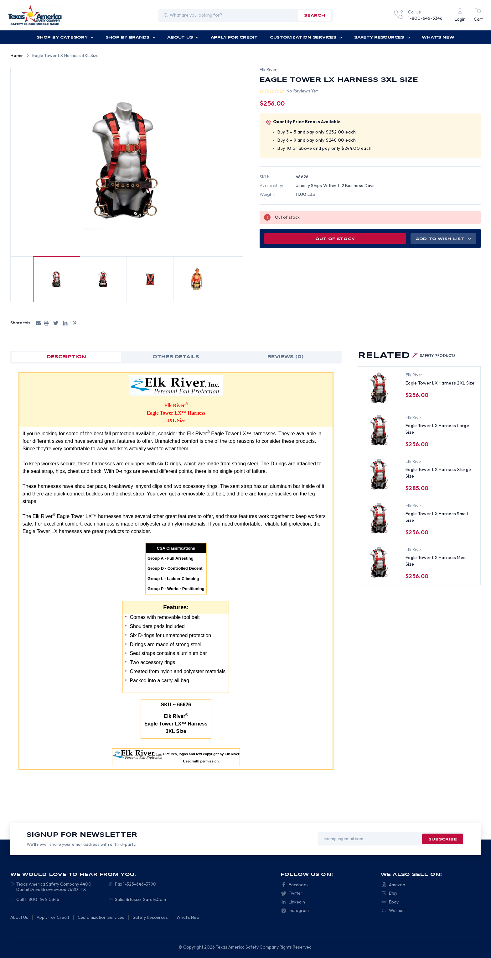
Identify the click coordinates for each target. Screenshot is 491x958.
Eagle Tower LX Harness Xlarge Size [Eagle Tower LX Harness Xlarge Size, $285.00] (438, 473)
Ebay (394, 902)
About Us (183, 37)
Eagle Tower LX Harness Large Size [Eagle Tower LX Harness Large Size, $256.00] (437, 429)
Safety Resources (382, 37)
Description (66, 357)
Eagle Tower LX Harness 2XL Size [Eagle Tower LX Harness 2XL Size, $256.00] (440, 383)
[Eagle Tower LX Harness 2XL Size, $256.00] (379, 388)
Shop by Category (65, 37)
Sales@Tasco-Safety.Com (140, 899)
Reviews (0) (285, 357)
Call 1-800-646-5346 (37, 899)
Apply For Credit (234, 37)
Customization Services (306, 37)
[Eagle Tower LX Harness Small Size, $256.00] (379, 518)
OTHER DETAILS (175, 357)
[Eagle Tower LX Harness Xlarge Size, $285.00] (379, 474)
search (314, 15)
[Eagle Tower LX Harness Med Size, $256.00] (379, 562)
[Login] (460, 15)
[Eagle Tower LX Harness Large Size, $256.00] (379, 430)
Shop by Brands (131, 37)
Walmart (397, 910)
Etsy (393, 893)
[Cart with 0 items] (478, 15)
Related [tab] (407, 355)
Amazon (397, 884)
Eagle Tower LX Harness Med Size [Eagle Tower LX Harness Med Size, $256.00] (436, 561)
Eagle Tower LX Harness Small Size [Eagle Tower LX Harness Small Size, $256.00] (437, 517)
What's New (438, 37)
